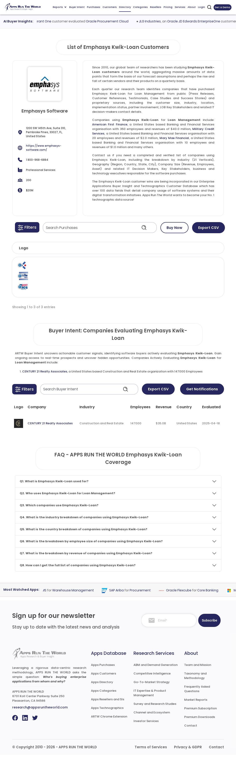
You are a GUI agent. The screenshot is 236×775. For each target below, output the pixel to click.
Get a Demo (222, 7)
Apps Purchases (103, 685)
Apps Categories (103, 711)
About (192, 7)
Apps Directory (102, 702)
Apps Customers (103, 693)
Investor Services (146, 741)
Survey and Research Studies (154, 724)
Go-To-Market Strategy (151, 702)
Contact (190, 746)
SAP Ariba (119, 610)
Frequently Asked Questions (197, 709)
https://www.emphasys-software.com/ (43, 148)
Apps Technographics (107, 728)
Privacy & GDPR (188, 767)
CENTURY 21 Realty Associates (44, 391)
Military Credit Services (42, 302)
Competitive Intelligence (152, 693)
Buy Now (174, 227)
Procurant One (43, 21)
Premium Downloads (199, 737)
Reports (59, 7)
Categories (140, 7)
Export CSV (208, 227)
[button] (27, 227)
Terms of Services (151, 767)
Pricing (168, 7)
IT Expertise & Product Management (149, 713)
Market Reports (195, 720)
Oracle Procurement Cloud (110, 21)
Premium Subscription (200, 728)
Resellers (155, 7)
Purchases (93, 7)
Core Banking (211, 610)
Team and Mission (197, 685)
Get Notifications (202, 409)
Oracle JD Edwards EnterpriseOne (196, 21)
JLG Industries (153, 21)
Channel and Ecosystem (151, 732)
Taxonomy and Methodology (195, 695)
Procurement (143, 610)
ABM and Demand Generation (155, 685)
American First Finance (109, 124)
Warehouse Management (76, 610)
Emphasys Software (155, 267)
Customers (110, 7)
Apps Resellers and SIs (107, 719)
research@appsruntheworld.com (40, 727)
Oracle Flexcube (182, 610)
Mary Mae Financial (174, 138)
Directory (125, 7)
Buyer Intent (77, 7)
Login (201, 7)
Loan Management (209, 267)
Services (180, 7)
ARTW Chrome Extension (109, 736)
